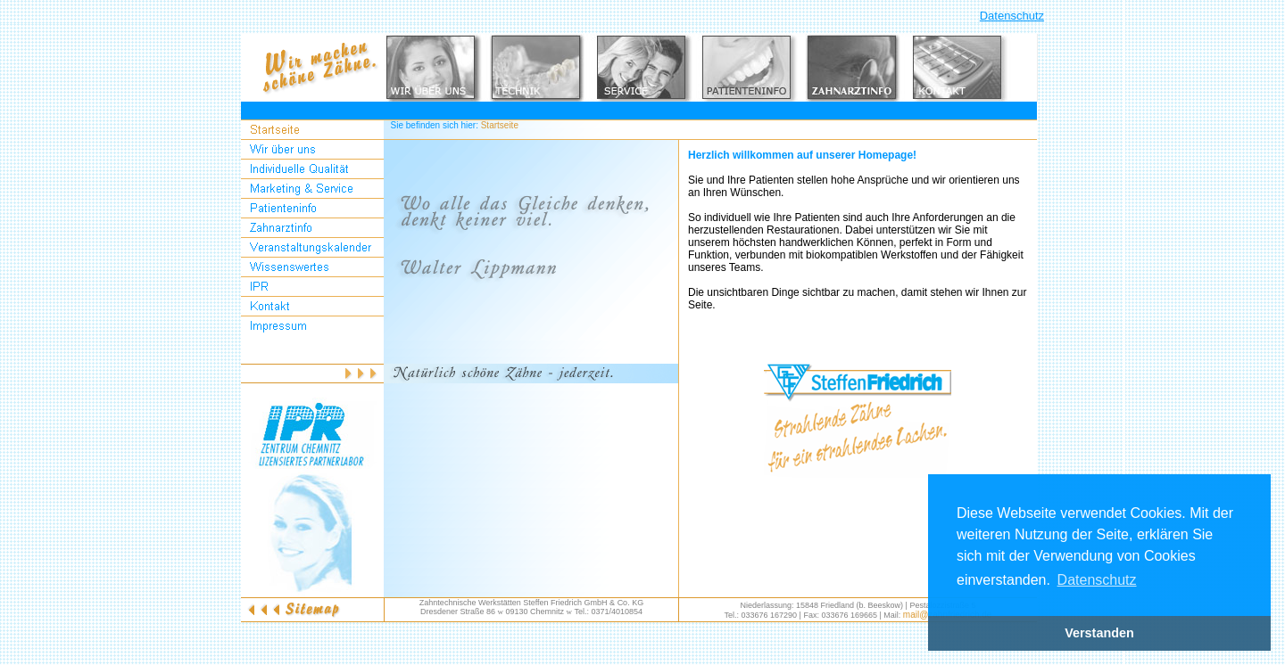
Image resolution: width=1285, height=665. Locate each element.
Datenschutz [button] (1097, 579)
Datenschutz (1012, 15)
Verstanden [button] (1099, 633)
